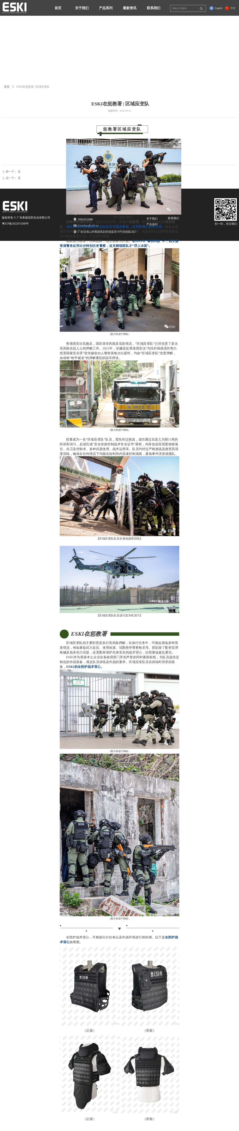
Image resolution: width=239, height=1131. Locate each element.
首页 (7, 86)
